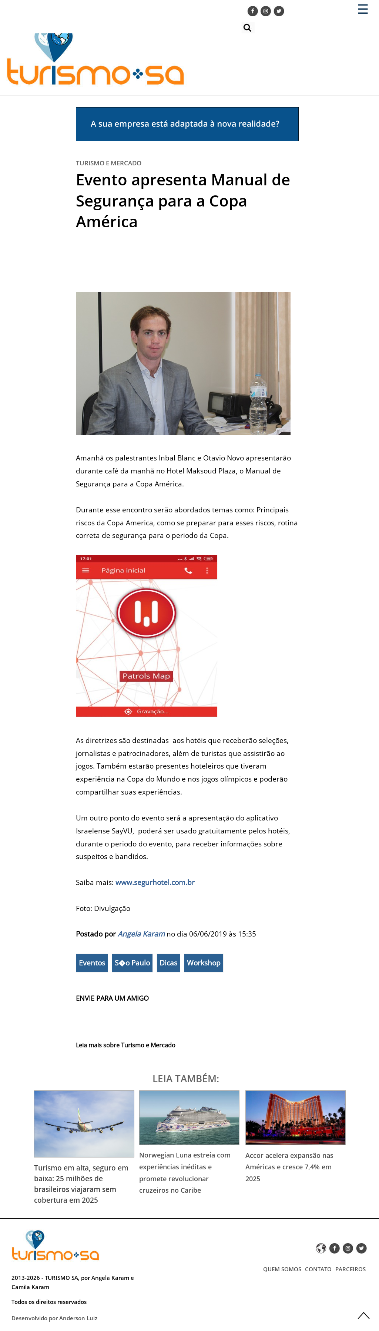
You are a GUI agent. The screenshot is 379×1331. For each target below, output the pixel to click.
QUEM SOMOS (282, 1269)
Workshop (204, 963)
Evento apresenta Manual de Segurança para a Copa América (183, 200)
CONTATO (318, 1269)
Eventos (92, 963)
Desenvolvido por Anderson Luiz (54, 1318)
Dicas (168, 963)
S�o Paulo (132, 963)
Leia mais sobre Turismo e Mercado (125, 1045)
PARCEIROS (350, 1269)
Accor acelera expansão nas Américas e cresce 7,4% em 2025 (289, 1167)
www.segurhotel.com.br (155, 882)
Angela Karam (141, 934)
